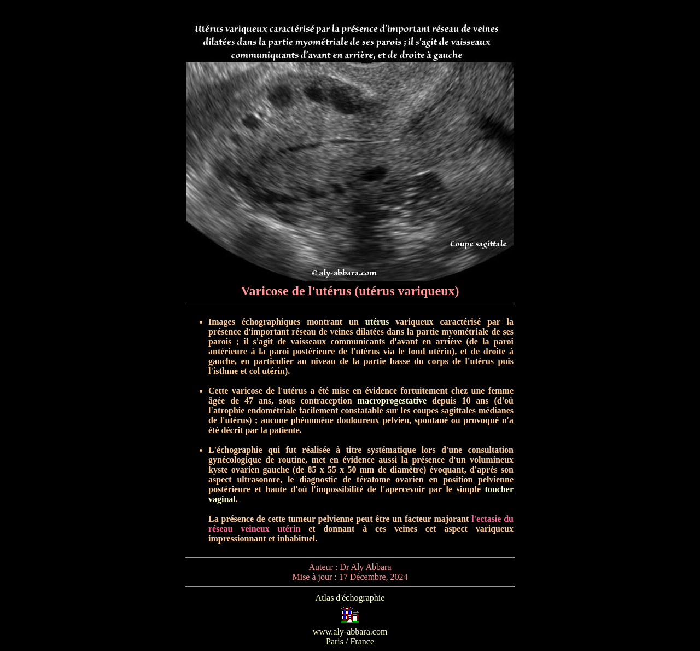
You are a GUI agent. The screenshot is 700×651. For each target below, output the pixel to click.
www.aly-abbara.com (350, 631)
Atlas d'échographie (350, 597)
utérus (377, 321)
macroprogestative (392, 400)
